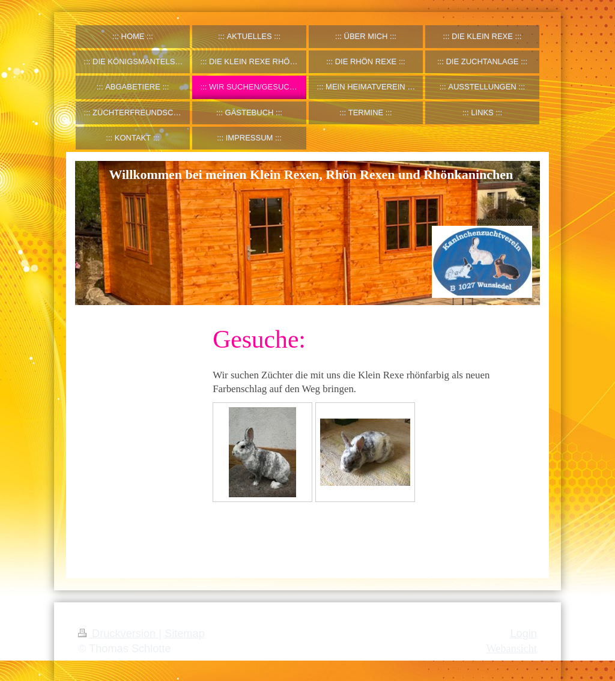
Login (523, 634)
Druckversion (118, 634)
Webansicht (511, 649)
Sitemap (185, 634)
